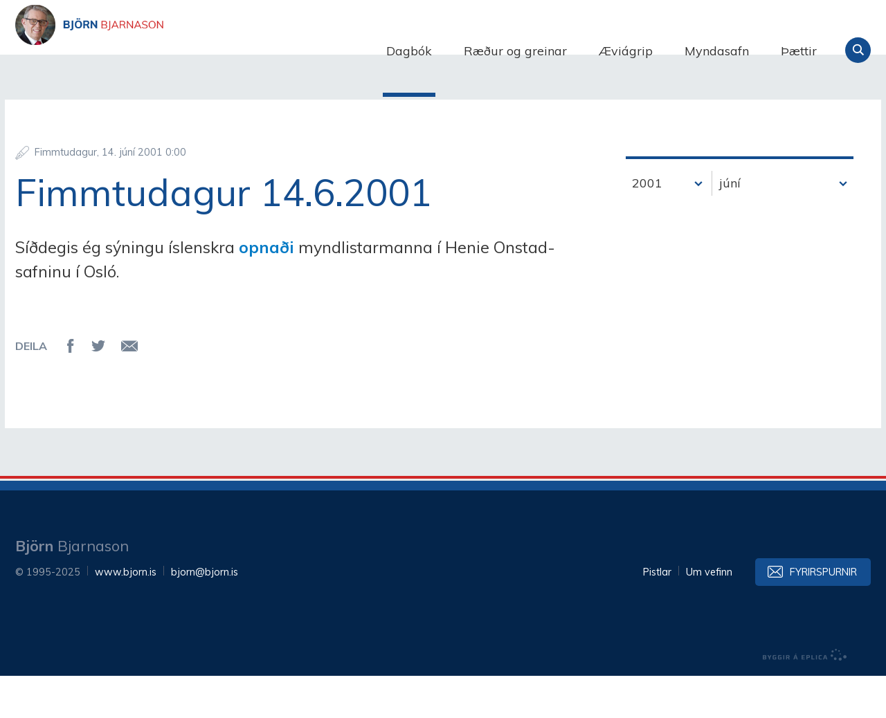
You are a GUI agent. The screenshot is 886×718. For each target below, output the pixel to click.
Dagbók (409, 51)
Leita (858, 50)
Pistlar (657, 614)
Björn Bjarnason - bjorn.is (153, 50)
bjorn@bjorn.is (204, 614)
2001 (647, 225)
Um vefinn (709, 614)
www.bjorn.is (125, 614)
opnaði (268, 289)
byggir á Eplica (805, 697)
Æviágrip (626, 51)
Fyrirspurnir (823, 614)
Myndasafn (717, 51)
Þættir (799, 51)
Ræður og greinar (515, 51)
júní (730, 225)
